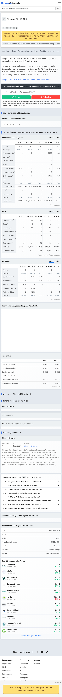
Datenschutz (7, 674)
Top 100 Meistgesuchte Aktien (31, 636)
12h (23, 477)
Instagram (24, 677)
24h (27, 477)
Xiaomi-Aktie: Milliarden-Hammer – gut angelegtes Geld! (28, 508)
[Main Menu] (59, 3)
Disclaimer (6, 670)
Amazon (10, 603)
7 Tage (33, 477)
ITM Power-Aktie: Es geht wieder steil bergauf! (24, 497)
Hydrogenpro (12, 577)
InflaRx (9, 571)
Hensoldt (10, 617)
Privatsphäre (7, 677)
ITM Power (11, 564)
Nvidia (9, 597)
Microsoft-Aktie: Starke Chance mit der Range (24, 493)
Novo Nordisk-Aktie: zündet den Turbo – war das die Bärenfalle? (30, 501)
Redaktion (24, 663)
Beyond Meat (12, 630)
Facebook (24, 674)
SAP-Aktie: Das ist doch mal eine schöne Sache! (24, 504)
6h (20, 477)
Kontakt (37, 663)
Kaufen (17, 97)
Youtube (23, 667)
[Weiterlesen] (58, 482)
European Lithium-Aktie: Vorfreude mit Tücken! (24, 482)
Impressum (6, 663)
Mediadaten (7, 667)
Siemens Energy (13, 590)
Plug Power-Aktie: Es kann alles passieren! (22, 485)
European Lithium (13, 584)
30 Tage (38, 477)
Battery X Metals (13, 610)
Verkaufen (47, 97)
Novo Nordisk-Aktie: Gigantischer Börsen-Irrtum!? (25, 489)
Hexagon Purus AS (14, 623)
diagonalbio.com (30, 446)
